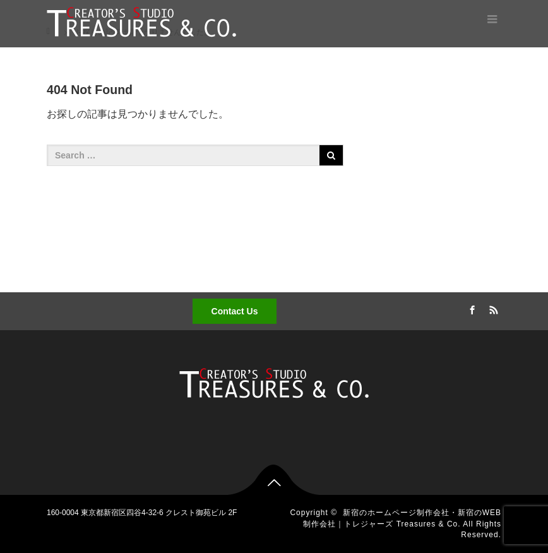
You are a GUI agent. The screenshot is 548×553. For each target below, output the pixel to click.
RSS (491, 308)
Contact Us (234, 311)
